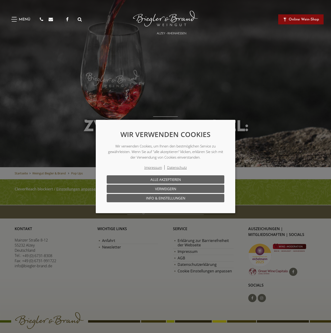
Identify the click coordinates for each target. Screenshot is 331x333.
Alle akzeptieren (165, 179)
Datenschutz (177, 167)
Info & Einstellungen (165, 198)
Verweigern (165, 188)
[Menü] (20, 19)
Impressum (153, 167)
